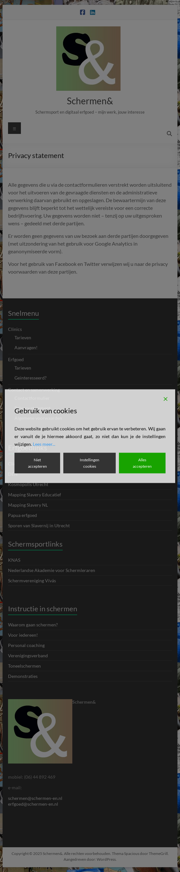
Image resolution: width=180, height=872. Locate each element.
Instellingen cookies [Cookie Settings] (89, 462)
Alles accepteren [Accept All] (142, 462)
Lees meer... (44, 443)
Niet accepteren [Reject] (37, 462)
